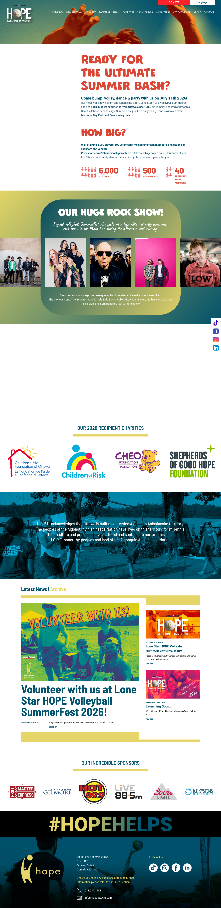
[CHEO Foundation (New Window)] (137, 461)
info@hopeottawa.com (98, 897)
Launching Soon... (159, 706)
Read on (53, 727)
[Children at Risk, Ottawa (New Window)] (83, 461)
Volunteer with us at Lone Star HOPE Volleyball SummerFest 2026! (79, 700)
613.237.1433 (93, 890)
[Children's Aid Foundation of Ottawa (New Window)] (28, 461)
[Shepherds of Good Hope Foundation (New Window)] (192, 461)
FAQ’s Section (121, 882)
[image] (110, 824)
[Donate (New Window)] (174, 2)
